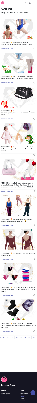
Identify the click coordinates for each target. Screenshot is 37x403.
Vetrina (22, 396)
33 (29, 337)
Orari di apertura (5, 393)
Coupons (22, 401)
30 (17, 337)
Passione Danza (8, 385)
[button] (34, 49)
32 (25, 337)
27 (4, 337)
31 (21, 337)
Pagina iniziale (24, 393)
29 (12, 337)
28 (8, 337)
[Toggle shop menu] (6, 3)
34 (34, 337)
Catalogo (22, 398)
